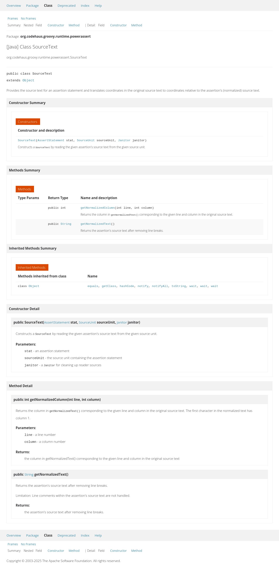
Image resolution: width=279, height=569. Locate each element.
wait (193, 286)
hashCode (127, 286)
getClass (109, 286)
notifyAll (160, 286)
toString (179, 286)
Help (98, 5)
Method (74, 25)
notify (143, 286)
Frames (13, 18)
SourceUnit (86, 140)
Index (85, 5)
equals (93, 286)
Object (28, 80)
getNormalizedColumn (98, 208)
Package (32, 5)
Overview (14, 5)
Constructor (56, 25)
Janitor (124, 140)
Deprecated (67, 5)
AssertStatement (50, 140)
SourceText (27, 140)
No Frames (28, 18)
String (66, 224)
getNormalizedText (96, 224)
